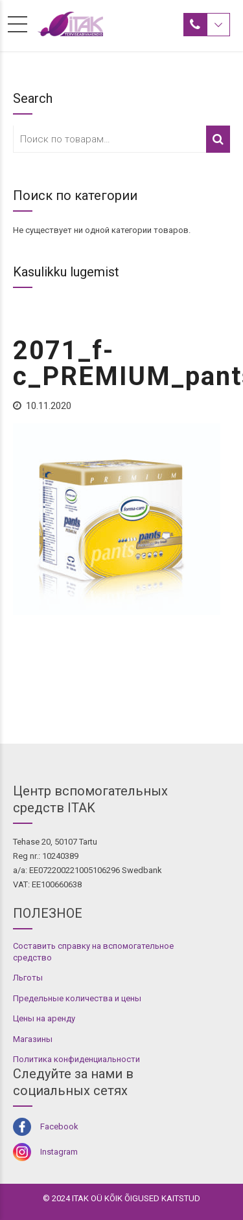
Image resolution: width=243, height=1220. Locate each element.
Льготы (28, 977)
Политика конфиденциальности (76, 1059)
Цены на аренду (44, 1018)
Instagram (59, 1152)
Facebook (59, 1126)
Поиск (218, 139)
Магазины (32, 1039)
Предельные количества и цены (77, 998)
